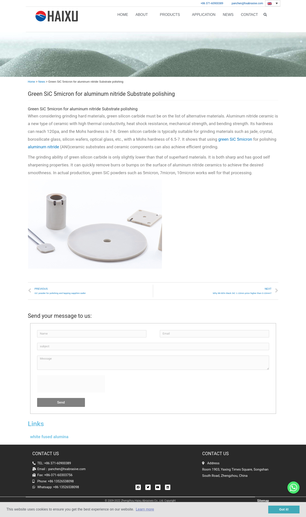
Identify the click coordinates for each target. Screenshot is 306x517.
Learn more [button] (145, 509)
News (228, 19)
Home (122, 19)
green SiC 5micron (235, 139)
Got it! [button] (284, 509)
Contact (249, 19)
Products (170, 19)
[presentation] (71, 384)
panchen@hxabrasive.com (247, 3)
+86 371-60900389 (212, 3)
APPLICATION (203, 19)
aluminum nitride (43, 147)
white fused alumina (49, 437)
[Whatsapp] (293, 487)
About (141, 19)
